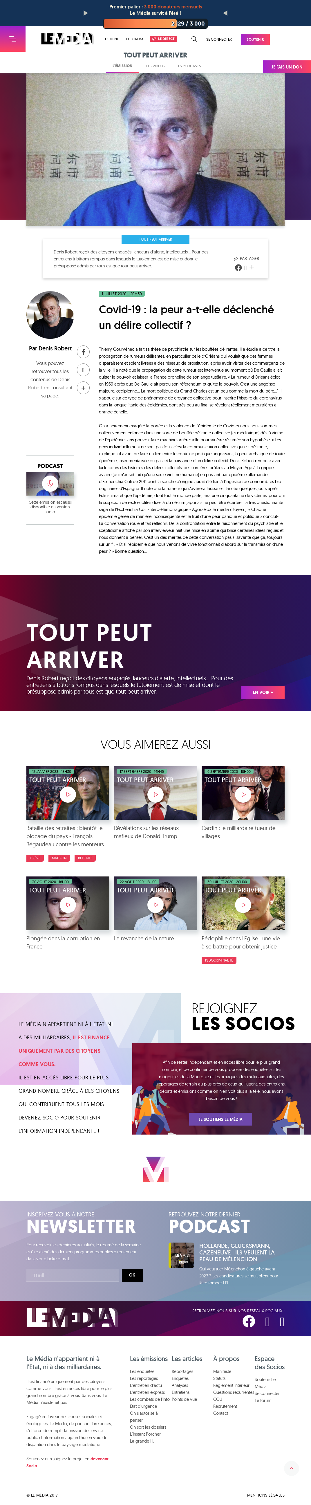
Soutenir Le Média (265, 1383)
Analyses (180, 1385)
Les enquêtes (142, 1371)
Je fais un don (287, 67)
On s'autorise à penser (144, 1416)
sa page (49, 396)
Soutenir (255, 39)
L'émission (122, 65)
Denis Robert (55, 348)
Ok (132, 1275)
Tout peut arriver (155, 239)
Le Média (72, 1317)
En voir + (263, 692)
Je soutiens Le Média (221, 1119)
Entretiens (180, 1392)
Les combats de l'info (150, 1399)
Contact (220, 1413)
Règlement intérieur (231, 1385)
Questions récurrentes (233, 1392)
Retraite (85, 858)
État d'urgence (143, 1406)
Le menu (112, 39)
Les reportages (144, 1378)
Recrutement (225, 1406)
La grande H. (142, 1441)
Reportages (182, 1371)
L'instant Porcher (145, 1434)
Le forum (134, 39)
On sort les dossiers (148, 1427)
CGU (217, 1399)
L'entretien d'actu (146, 1385)
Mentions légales (266, 1495)
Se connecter (219, 39)
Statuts (219, 1378)
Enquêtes (180, 1378)
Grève (35, 858)
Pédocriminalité (219, 960)
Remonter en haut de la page (291, 1468)
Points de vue (184, 1399)
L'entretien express (147, 1392)
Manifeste (222, 1371)
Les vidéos (155, 66)
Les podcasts (188, 66)
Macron (59, 858)
